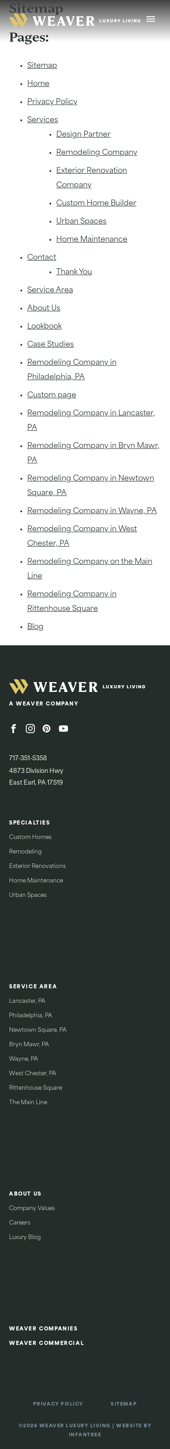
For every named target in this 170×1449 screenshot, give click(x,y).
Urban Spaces (81, 221)
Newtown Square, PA (38, 1030)
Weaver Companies (43, 1329)
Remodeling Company (96, 153)
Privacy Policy (52, 102)
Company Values (32, 1208)
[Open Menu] (151, 21)
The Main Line (28, 1103)
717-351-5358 (28, 759)
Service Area (50, 290)
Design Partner (83, 134)
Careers (19, 1223)
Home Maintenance (91, 239)
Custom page (51, 395)
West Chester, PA (32, 1074)
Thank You (74, 272)
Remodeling (25, 852)
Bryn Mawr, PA (29, 1045)
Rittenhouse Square (35, 1088)
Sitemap (42, 66)
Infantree (85, 1435)
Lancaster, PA (27, 1001)
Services (42, 120)
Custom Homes (30, 837)
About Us (43, 308)
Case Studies (50, 344)
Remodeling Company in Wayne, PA (92, 511)
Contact (41, 258)
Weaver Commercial (46, 1343)
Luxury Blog (25, 1237)
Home (38, 84)
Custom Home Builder (96, 203)
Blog (35, 627)
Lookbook (44, 326)
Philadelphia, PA (30, 1016)
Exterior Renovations (37, 866)
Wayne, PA (23, 1059)
